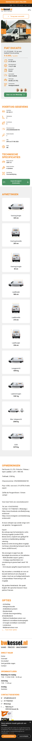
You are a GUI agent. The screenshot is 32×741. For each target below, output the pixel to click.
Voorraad (4, 658)
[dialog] (16, 731)
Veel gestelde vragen (8, 663)
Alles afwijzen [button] (24, 736)
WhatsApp (7, 704)
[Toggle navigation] (29, 10)
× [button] (30, 722)
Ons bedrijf (5, 661)
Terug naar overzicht (17, 16)
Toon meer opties (9, 630)
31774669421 (8, 701)
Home (3, 656)
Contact (3, 666)
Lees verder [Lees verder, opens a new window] (11, 733)
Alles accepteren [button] (9, 736)
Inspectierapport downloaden (16, 182)
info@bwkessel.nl (10, 698)
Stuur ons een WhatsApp (14, 94)
